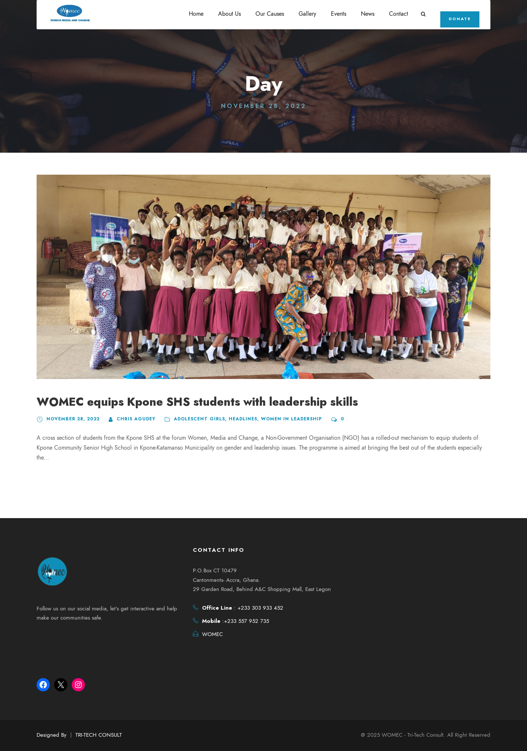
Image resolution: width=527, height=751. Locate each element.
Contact (399, 14)
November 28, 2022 (71, 418)
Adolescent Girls (195, 418)
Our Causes (271, 14)
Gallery (308, 14)
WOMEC (212, 635)
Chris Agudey (132, 418)
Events (339, 14)
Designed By (52, 735)
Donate (460, 18)
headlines (238, 418)
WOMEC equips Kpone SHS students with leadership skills (195, 401)
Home (197, 14)
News (368, 14)
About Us (230, 14)
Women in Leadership (285, 418)
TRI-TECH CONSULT (98, 735)
